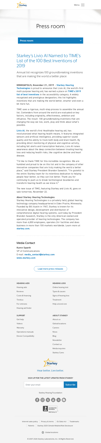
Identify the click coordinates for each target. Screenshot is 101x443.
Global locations (59, 323)
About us (56, 319)
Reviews (20, 291)
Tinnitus (20, 300)
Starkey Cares (58, 352)
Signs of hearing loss (61, 295)
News (55, 332)
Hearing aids (22, 287)
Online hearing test (60, 287)
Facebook (37, 400)
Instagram (42, 400)
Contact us (57, 344)
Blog (54, 336)
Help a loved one (60, 304)
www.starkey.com (26, 257)
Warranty (20, 328)
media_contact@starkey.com (39, 254)
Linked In (58, 400)
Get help (20, 319)
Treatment (57, 300)
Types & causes (59, 291)
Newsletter (57, 340)
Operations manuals (25, 332)
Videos (19, 323)
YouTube (53, 400)
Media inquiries (59, 348)
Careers (56, 328)
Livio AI (21, 130)
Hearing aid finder (24, 308)
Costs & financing (24, 295)
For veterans (22, 304)
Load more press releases (50, 268)
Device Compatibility (25, 336)
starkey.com (23, 228)
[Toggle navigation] (78, 4)
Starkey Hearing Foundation (50, 393)
